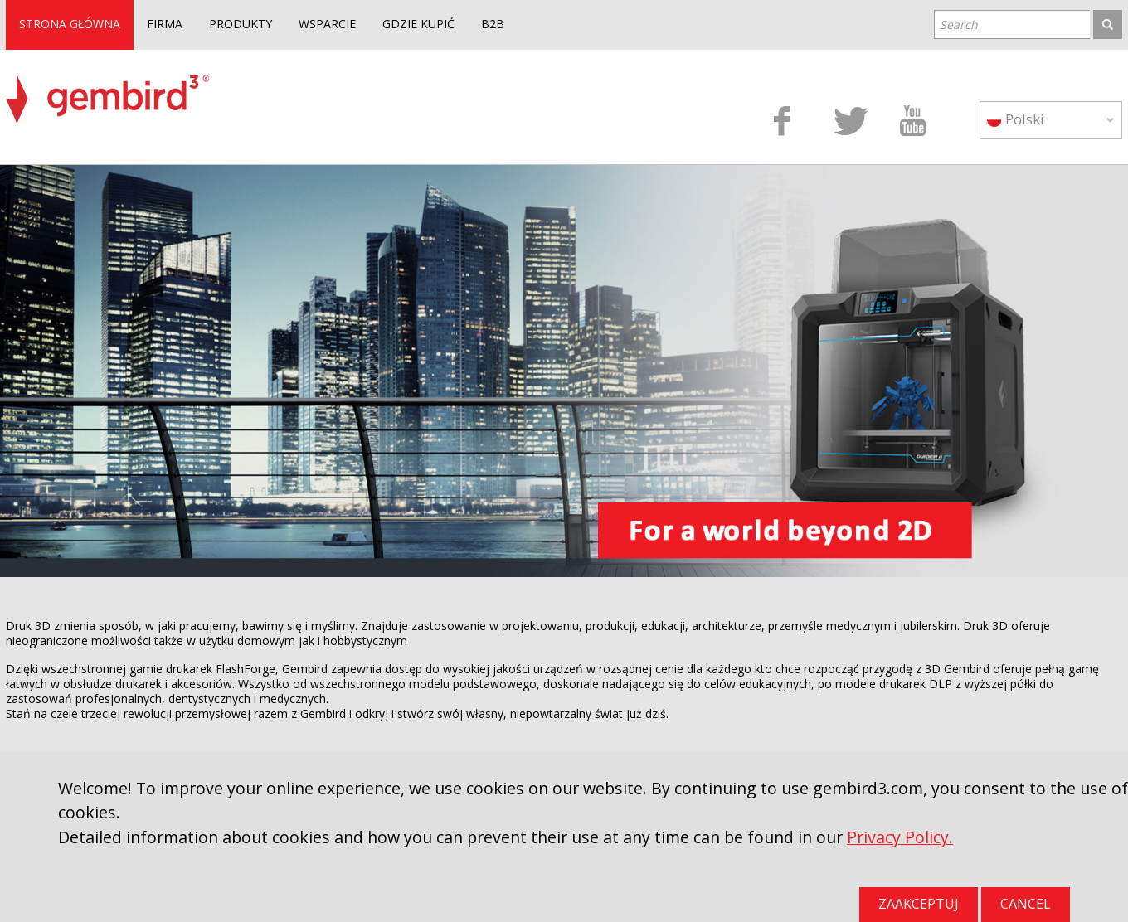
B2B (492, 24)
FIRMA (164, 24)
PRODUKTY (240, 24)
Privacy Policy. (900, 837)
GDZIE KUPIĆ (418, 24)
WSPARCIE (327, 24)
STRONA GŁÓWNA (69, 24)
